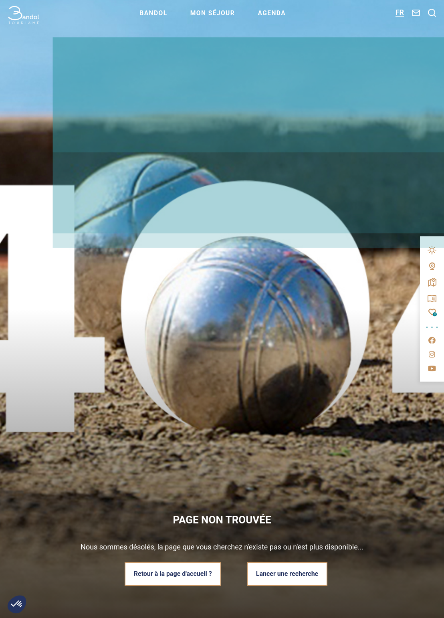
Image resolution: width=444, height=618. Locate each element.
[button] (16, 604)
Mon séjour (219, 18)
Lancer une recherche (288, 573)
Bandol (157, 18)
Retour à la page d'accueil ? (172, 573)
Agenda (281, 18)
